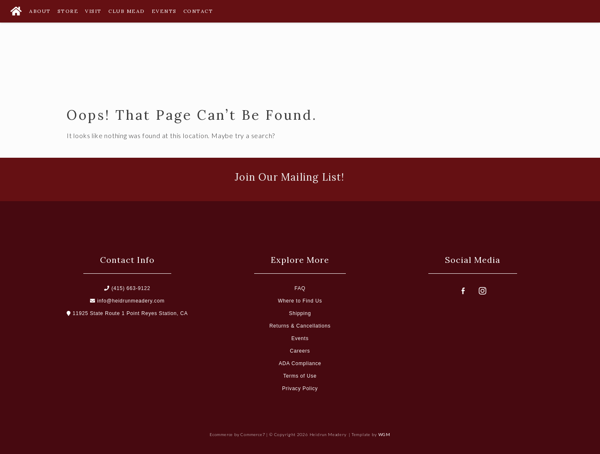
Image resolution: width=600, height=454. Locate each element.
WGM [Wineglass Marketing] (384, 434)
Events (164, 11)
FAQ (300, 288)
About (40, 11)
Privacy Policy (300, 388)
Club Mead (126, 11)
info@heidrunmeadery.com (127, 301)
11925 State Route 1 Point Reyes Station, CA (127, 313)
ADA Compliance (300, 363)
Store (68, 11)
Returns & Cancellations (299, 326)
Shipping (300, 313)
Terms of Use (300, 376)
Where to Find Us (300, 301)
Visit (93, 11)
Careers (300, 351)
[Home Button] (16, 11)
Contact (198, 11)
